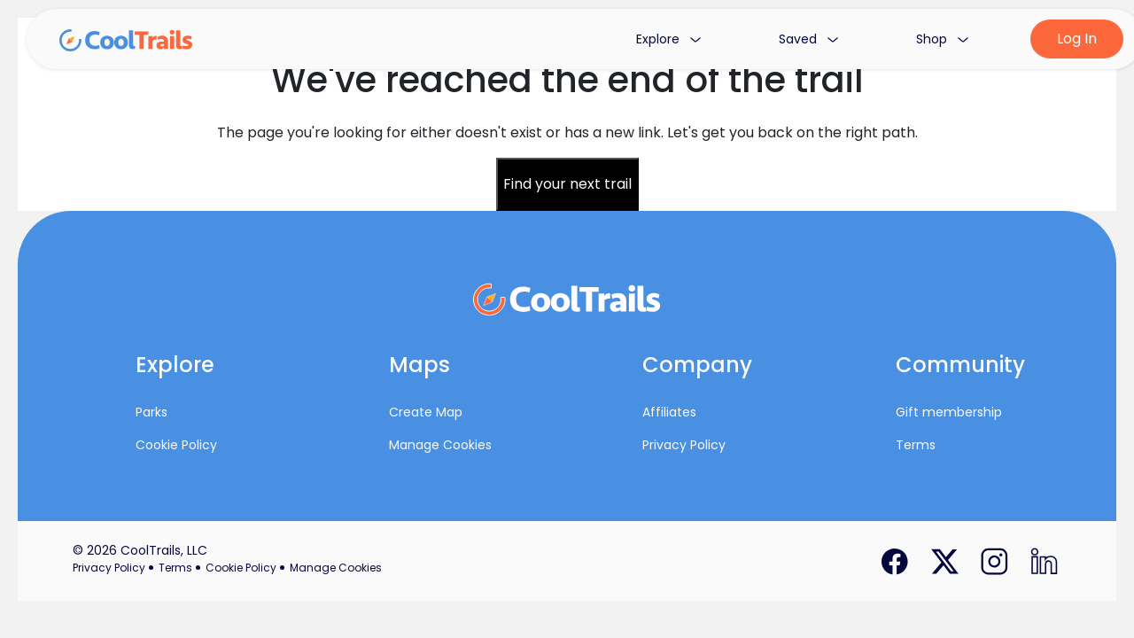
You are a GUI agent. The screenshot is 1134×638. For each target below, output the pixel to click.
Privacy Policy (684, 445)
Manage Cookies (440, 445)
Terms (916, 445)
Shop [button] (942, 39)
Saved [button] (808, 39)
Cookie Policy (176, 445)
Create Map (425, 412)
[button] (198, 369)
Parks (151, 412)
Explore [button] (668, 39)
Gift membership (949, 412)
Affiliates (669, 412)
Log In (1077, 38)
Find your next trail (567, 184)
